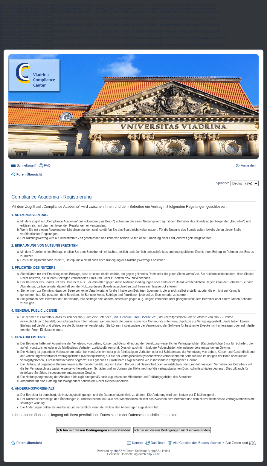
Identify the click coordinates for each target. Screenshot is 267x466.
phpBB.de (153, 454)
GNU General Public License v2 (134, 317)
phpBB (118, 451)
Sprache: (222, 183)
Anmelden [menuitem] (248, 165)
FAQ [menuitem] (47, 165)
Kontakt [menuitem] (137, 443)
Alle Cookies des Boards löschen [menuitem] (197, 443)
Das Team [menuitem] (158, 443)
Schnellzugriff (26, 165)
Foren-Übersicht (29, 174)
